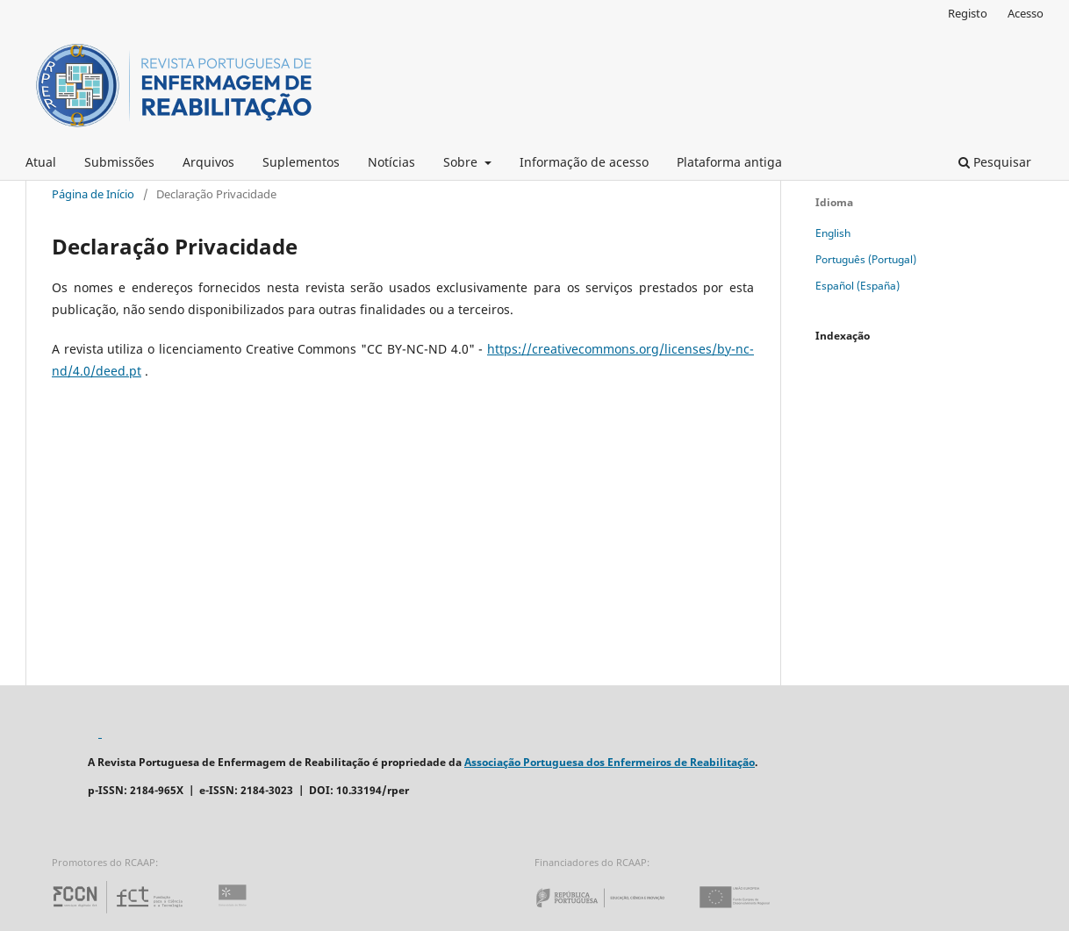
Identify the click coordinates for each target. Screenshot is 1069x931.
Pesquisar (994, 162)
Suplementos (301, 162)
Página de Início (93, 194)
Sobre (462, 162)
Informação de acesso (584, 162)
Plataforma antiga (729, 162)
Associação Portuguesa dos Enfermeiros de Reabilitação (609, 762)
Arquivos (208, 162)
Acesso (1026, 13)
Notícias (391, 162)
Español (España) (857, 285)
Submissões (119, 162)
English (832, 233)
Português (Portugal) (865, 259)
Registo (967, 13)
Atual (40, 162)
